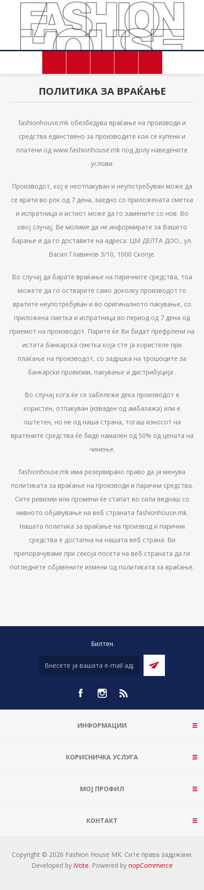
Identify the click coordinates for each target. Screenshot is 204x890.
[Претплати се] (89, 665)
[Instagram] (102, 693)
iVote (81, 865)
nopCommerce (151, 865)
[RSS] (124, 693)
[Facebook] (80, 693)
